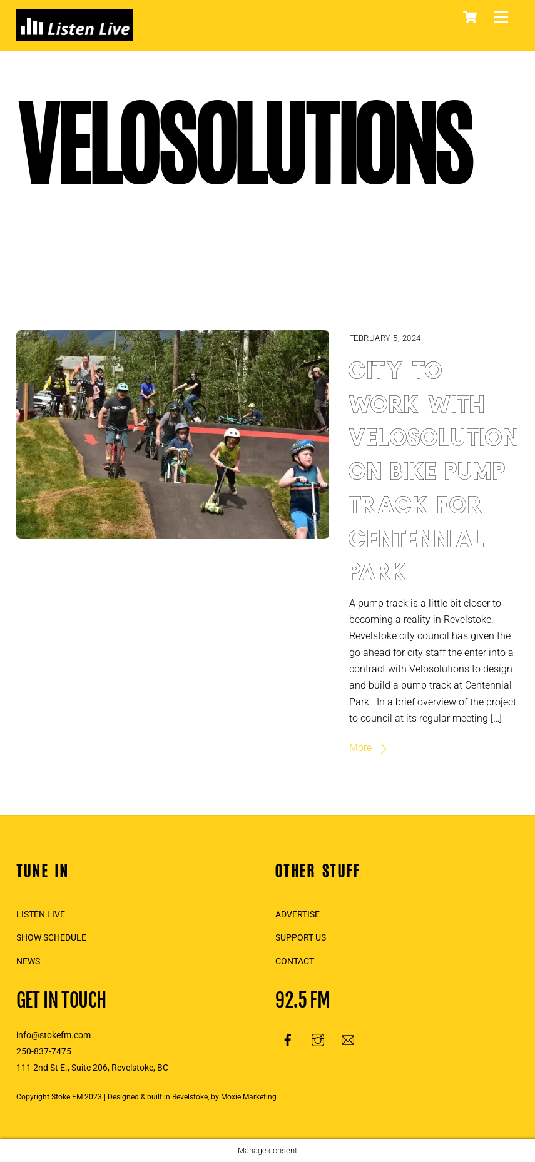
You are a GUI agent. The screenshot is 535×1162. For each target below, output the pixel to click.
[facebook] (287, 1039)
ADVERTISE (297, 914)
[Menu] (501, 17)
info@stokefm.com (53, 1035)
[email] (347, 1039)
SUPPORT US (300, 937)
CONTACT (294, 961)
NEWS (28, 961)
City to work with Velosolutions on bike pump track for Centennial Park (441, 467)
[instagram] (317, 1039)
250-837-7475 (43, 1051)
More (360, 748)
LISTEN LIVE (40, 914)
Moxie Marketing (249, 1097)
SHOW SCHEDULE (51, 937)
